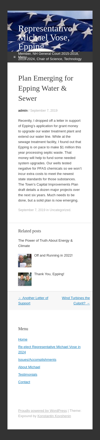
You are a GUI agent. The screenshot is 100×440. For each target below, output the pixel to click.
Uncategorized (60, 210)
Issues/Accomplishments (37, 360)
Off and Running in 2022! (53, 255)
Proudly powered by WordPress (42, 411)
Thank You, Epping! (49, 274)
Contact (24, 382)
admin (22, 110)
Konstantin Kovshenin (54, 416)
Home (22, 339)
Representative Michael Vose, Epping (45, 37)
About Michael (29, 367)
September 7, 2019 (43, 110)
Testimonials (27, 374)
